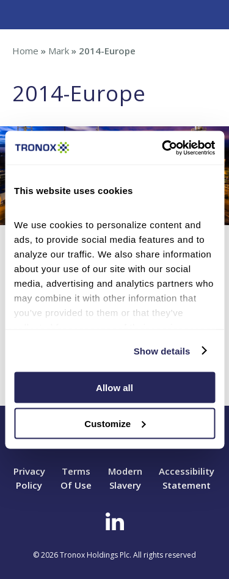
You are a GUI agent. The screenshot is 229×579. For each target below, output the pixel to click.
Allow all (114, 388)
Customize (114, 423)
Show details (162, 350)
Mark (58, 51)
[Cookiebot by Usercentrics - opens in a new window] (163, 148)
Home (25, 51)
